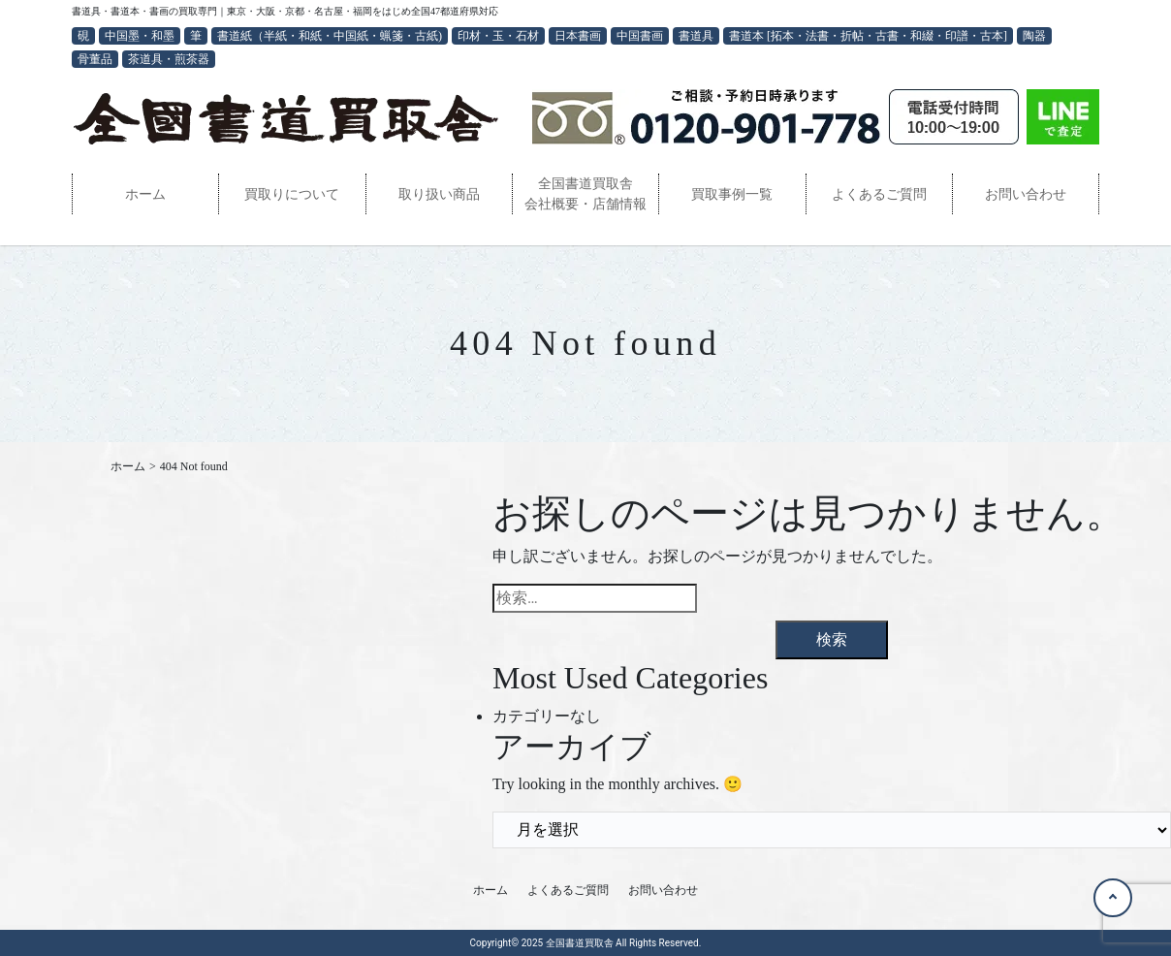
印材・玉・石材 (498, 36)
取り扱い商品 (439, 194)
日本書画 (577, 36)
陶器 (1034, 36)
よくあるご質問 (879, 194)
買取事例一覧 (732, 194)
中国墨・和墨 (139, 36)
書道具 (696, 36)
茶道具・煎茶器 (168, 59)
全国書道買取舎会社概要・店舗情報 (585, 193)
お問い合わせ (1025, 194)
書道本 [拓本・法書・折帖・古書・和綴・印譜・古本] (868, 36)
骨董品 (95, 59)
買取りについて (291, 194)
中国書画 (640, 36)
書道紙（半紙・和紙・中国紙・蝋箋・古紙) (329, 36)
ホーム (145, 194)
